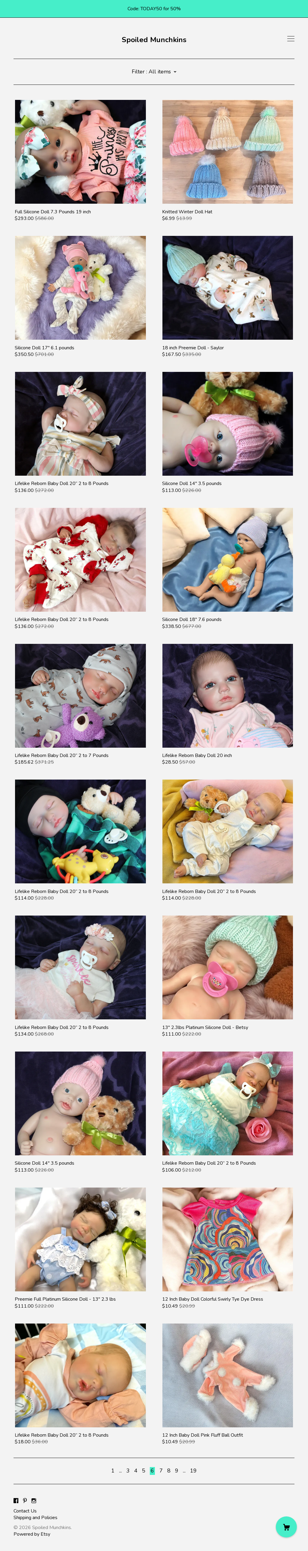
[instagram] (34, 1501)
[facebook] (16, 1501)
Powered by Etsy (32, 1534)
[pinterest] (25, 1501)
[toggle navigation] (290, 39)
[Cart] (286, 1526)
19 (193, 1470)
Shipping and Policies (35, 1517)
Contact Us (25, 1511)
